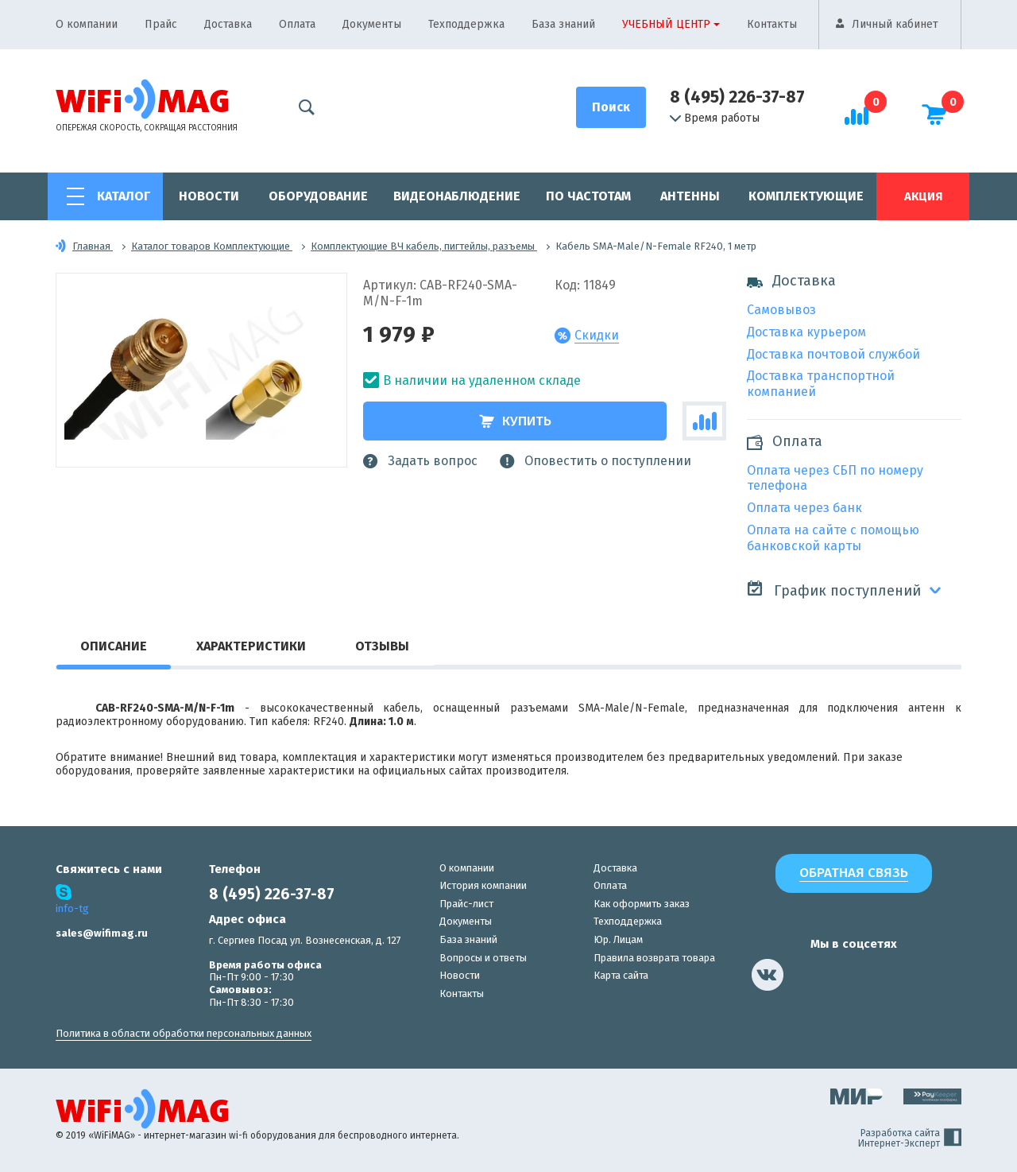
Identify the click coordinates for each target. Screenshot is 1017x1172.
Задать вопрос (420, 461)
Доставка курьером (806, 332)
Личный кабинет (895, 24)
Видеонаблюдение (456, 196)
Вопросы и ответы (483, 958)
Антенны (690, 196)
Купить (515, 421)
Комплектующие (806, 196)
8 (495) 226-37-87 (737, 97)
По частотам (588, 196)
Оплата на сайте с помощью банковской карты (833, 537)
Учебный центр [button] (666, 24)
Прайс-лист (466, 904)
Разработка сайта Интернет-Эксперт (909, 1138)
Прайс (161, 24)
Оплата (297, 24)
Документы (371, 24)
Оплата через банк (804, 507)
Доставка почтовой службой (833, 354)
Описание (113, 646)
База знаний (563, 24)
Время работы (715, 118)
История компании (483, 885)
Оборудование (318, 196)
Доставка (228, 24)
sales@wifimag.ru (102, 933)
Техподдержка (466, 24)
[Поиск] (611, 107)
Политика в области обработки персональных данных (183, 1033)
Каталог (123, 196)
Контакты (772, 24)
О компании (87, 24)
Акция (923, 196)
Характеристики (251, 646)
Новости (209, 196)
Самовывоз (781, 309)
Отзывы (382, 646)
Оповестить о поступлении (595, 461)
